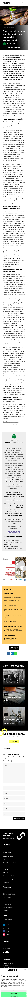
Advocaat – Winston (8, 593)
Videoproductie (7, 904)
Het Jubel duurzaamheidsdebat (14, 441)
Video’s (6, 883)
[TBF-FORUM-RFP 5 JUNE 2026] (14, 581)
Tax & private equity (8, 879)
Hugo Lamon (6, 723)
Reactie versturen (19, 818)
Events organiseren (7, 907)
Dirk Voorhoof (6, 703)
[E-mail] (11, 532)
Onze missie (6, 945)
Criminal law (6, 866)
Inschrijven (14, 741)
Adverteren (6, 900)
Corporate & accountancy (9, 862)
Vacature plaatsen (7, 919)
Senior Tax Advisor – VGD (10, 635)
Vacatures (5, 910)
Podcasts (7, 887)
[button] (25, 2)
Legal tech (5, 872)
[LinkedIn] (14, 532)
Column (12, 28)
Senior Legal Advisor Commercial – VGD (13, 626)
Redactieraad (6, 948)
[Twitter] (19, 532)
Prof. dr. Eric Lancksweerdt (10, 422)
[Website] (9, 532)
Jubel (5, 682)
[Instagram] (16, 532)
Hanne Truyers (9, 682)
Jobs (5, 916)
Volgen (8, 924)
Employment (6, 869)
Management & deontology (10, 875)
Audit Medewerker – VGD (10, 605)
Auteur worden (7, 897)
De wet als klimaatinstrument (12, 540)
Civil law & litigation (8, 856)
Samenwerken (9, 894)
